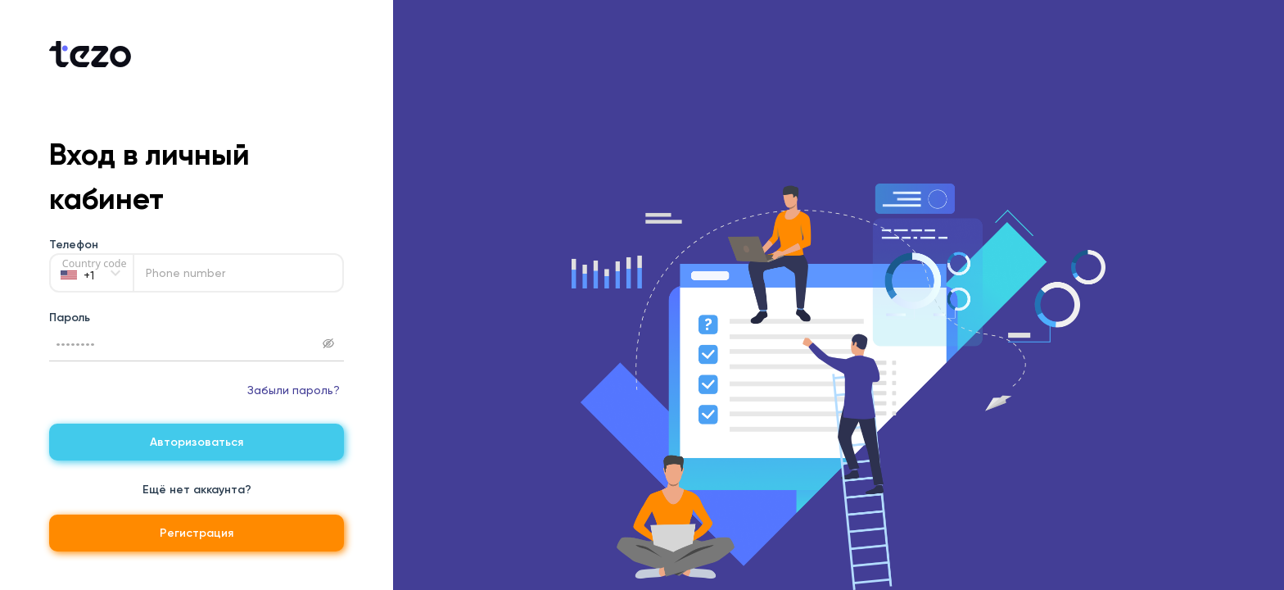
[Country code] (92, 273)
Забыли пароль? (293, 390)
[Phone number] (238, 273)
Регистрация (196, 533)
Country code (94, 263)
